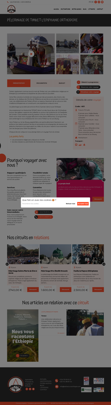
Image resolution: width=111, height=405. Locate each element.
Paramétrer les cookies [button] (30, 204)
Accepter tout (83, 204)
